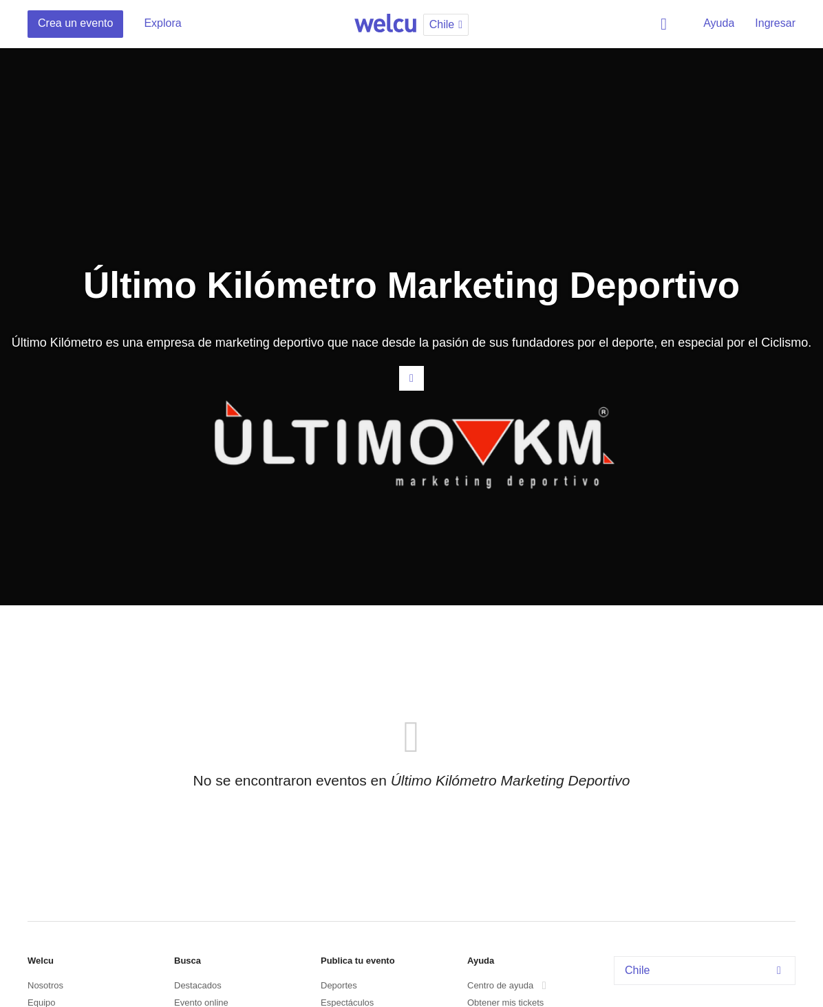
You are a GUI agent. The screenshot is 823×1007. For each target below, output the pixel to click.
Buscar (666, 24)
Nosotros (45, 985)
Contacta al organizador (411, 378)
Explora (162, 23)
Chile (706, 970)
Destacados (198, 985)
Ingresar (775, 23)
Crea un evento (75, 23)
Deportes (339, 985)
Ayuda (718, 23)
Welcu (385, 24)
